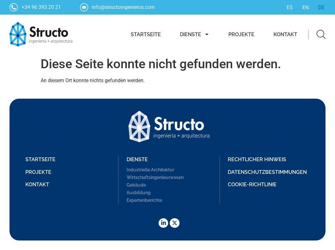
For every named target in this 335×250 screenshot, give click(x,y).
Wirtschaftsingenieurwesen (155, 177)
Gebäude (136, 185)
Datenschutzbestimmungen (267, 172)
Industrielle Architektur (150, 169)
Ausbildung (139, 192)
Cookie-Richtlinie (252, 184)
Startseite (146, 34)
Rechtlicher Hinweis (257, 159)
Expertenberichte (144, 200)
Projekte (241, 34)
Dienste (194, 34)
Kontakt (285, 34)
